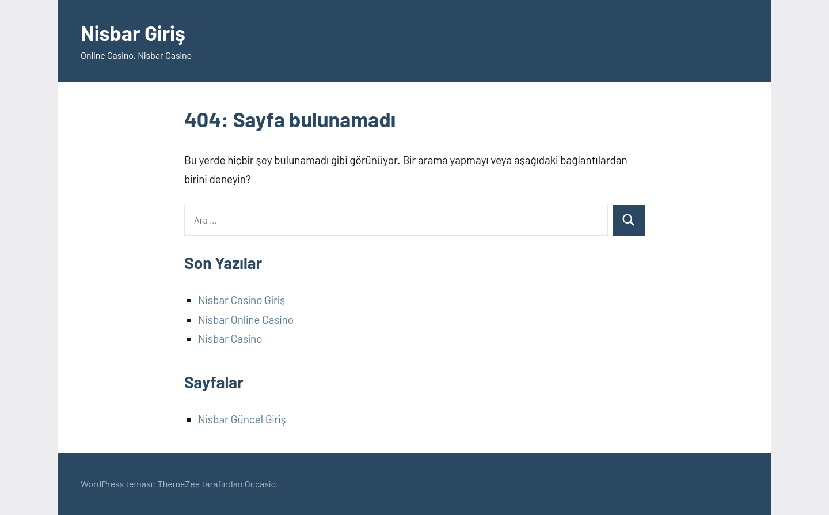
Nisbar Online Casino (246, 319)
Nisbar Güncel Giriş (242, 419)
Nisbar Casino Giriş (241, 299)
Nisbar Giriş (133, 32)
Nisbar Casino (230, 338)
